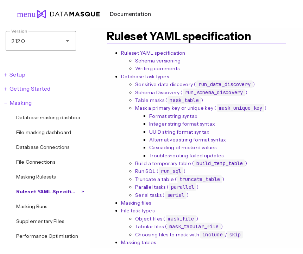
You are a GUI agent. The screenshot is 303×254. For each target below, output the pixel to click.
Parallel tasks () (166, 187)
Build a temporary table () (191, 163)
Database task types (145, 76)
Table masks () (169, 100)
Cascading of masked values (183, 147)
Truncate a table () (179, 179)
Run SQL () (160, 171)
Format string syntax (173, 116)
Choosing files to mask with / (189, 234)
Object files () (166, 219)
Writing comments (157, 68)
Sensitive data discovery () (195, 84)
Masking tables (138, 242)
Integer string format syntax (182, 124)
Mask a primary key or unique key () (201, 108)
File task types (137, 210)
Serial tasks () (162, 195)
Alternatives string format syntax (187, 140)
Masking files (136, 203)
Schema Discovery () (191, 92)
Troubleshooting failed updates (186, 155)
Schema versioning (158, 61)
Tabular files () (179, 226)
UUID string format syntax (179, 132)
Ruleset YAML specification (153, 53)
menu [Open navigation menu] (23, 14)
